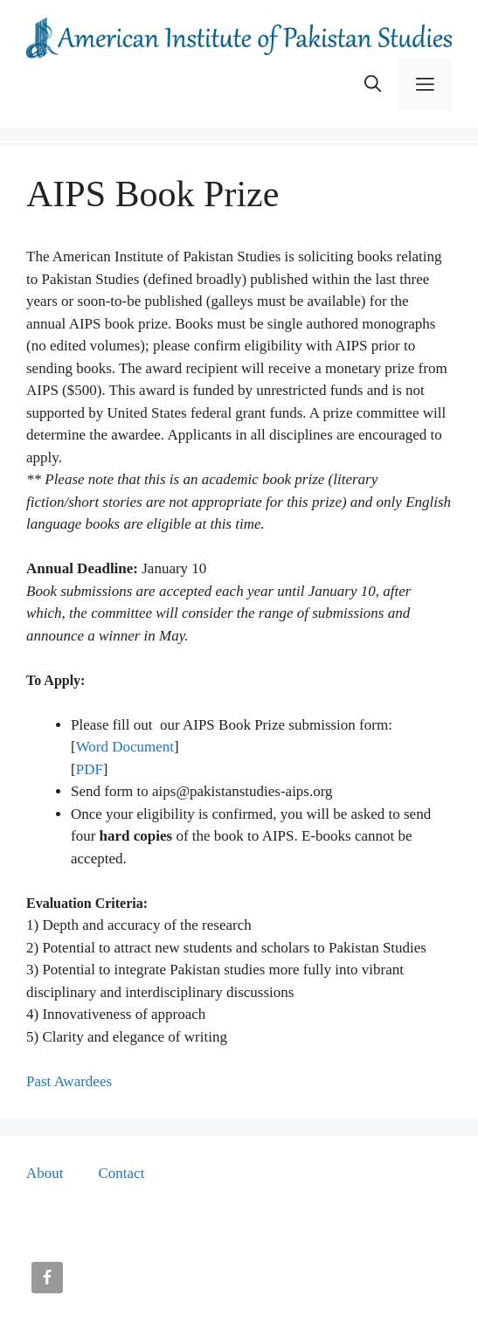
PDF (89, 769)
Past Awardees (69, 1081)
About (45, 1173)
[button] (372, 85)
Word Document (125, 746)
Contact (122, 1173)
